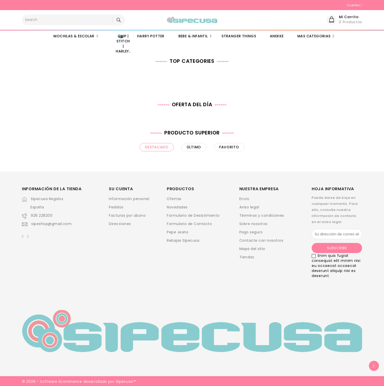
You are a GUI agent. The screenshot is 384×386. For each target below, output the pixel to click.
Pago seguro (251, 232)
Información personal (129, 198)
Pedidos (116, 207)
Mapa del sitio (252, 248)
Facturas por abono (127, 215)
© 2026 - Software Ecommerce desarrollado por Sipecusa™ (79, 381)
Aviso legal (249, 207)
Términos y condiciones (261, 215)
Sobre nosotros (253, 223)
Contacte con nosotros (261, 240)
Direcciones (120, 223)
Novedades (177, 207)
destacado (156, 147)
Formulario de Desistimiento (193, 215)
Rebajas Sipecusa (183, 240)
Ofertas (174, 198)
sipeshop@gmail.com (51, 223)
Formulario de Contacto (189, 223)
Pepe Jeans (177, 232)
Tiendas (246, 257)
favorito (229, 147)
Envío (244, 198)
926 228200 (41, 215)
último (194, 147)
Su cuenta (121, 189)
